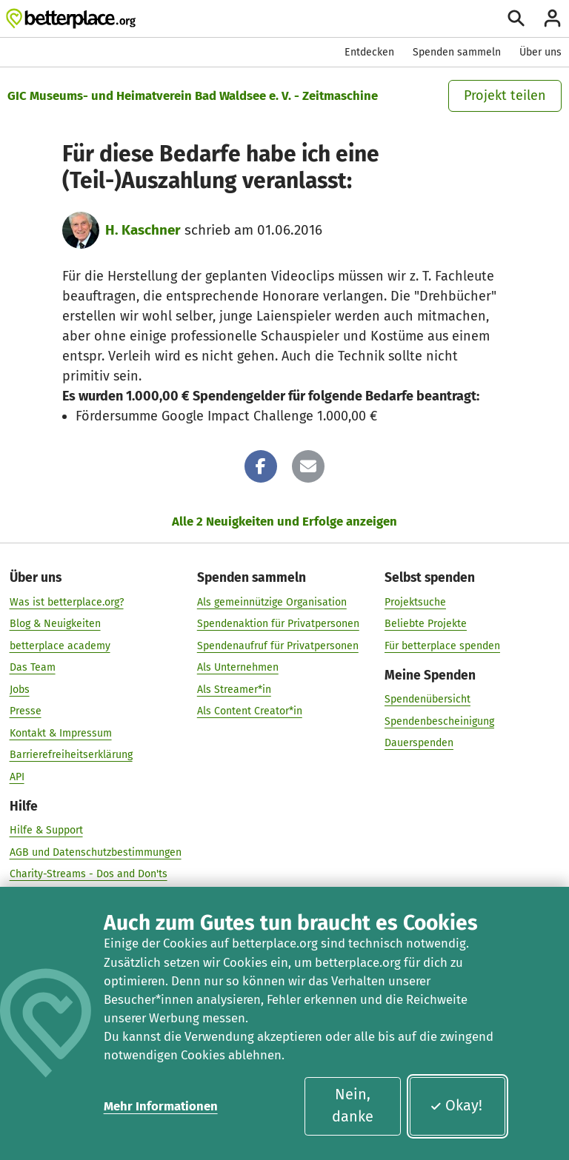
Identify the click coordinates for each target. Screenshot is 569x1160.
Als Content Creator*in (249, 711)
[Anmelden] (552, 18)
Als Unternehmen (238, 667)
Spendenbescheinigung (439, 720)
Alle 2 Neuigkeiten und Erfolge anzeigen (284, 521)
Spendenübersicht (427, 699)
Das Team (33, 667)
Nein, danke (352, 1105)
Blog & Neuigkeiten (55, 623)
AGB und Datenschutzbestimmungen (96, 851)
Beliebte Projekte (426, 623)
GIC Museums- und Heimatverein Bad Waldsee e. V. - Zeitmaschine (192, 95)
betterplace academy (60, 645)
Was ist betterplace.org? (67, 601)
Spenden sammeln (457, 52)
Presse (25, 711)
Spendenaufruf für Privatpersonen (278, 645)
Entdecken (369, 52)
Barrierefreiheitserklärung (71, 754)
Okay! (456, 1105)
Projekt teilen (505, 95)
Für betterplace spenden (442, 645)
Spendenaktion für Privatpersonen (278, 623)
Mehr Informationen (161, 1106)
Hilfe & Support (46, 830)
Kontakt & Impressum (61, 732)
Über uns (540, 52)
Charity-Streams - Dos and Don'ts (88, 874)
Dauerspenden (419, 743)
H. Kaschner (143, 229)
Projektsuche (415, 601)
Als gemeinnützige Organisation (272, 601)
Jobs (20, 689)
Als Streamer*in (234, 689)
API (17, 776)
